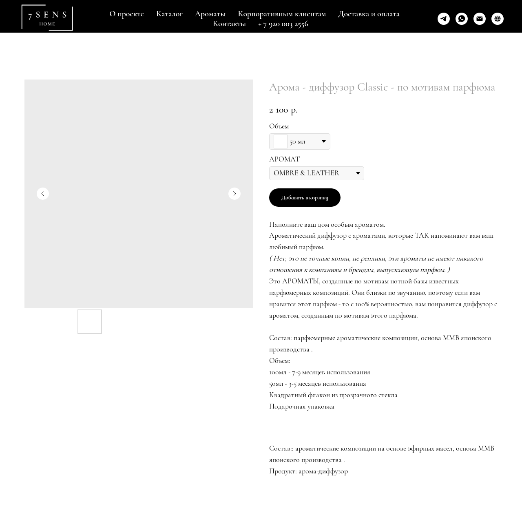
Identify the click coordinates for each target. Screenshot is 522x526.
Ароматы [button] (210, 14)
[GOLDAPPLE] (497, 19)
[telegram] (444, 19)
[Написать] (479, 19)
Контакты (229, 24)
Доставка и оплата (368, 14)
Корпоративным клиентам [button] (282, 14)
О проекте (126, 14)
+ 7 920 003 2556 (283, 24)
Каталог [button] (169, 14)
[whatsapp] (462, 19)
